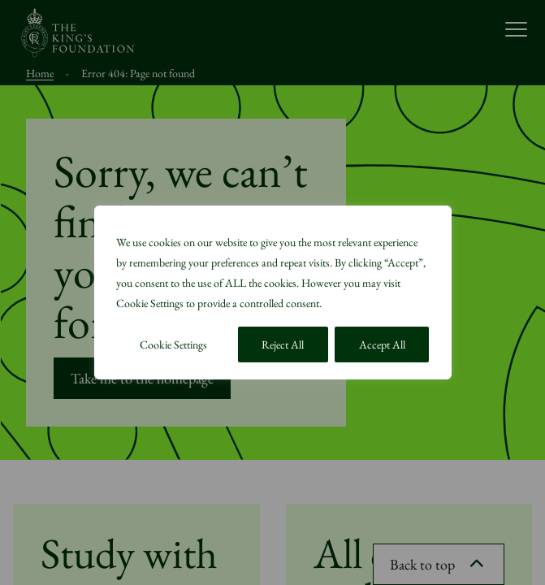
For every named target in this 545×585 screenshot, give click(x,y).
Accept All (382, 344)
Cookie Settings (173, 344)
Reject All (283, 344)
